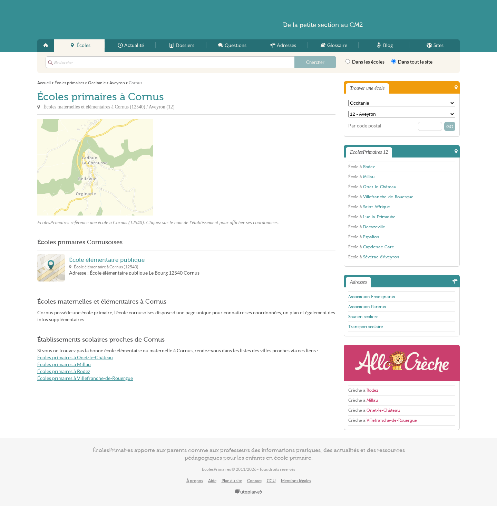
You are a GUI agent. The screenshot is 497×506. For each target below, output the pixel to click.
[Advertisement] (215, 167)
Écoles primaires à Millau (64, 364)
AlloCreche (402, 363)
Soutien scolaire (363, 316)
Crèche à (363, 390)
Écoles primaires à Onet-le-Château (75, 357)
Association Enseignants (371, 296)
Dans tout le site (411, 62)
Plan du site (232, 480)
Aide (212, 480)
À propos (194, 480)
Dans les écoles (364, 62)
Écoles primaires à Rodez (63, 371)
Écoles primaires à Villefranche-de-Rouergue (85, 378)
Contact (254, 480)
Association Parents (367, 306)
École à (361, 166)
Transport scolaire (365, 326)
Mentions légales (296, 480)
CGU (271, 480)
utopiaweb (248, 492)
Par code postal (364, 125)
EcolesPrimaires (104, 19)
